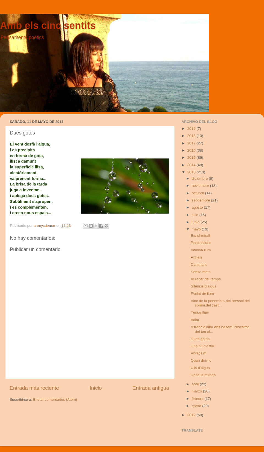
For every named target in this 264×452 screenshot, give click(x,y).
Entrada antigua (151, 388)
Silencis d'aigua (203, 286)
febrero (198, 399)
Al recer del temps (206, 279)
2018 (192, 136)
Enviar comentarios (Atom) (55, 399)
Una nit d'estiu (202, 346)
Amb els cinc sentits (48, 25)
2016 (192, 150)
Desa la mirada (203, 375)
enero (197, 406)
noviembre (201, 186)
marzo (197, 391)
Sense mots (200, 272)
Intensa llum (201, 250)
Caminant (199, 264)
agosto (198, 207)
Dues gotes (200, 339)
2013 (192, 172)
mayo (197, 229)
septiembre (201, 200)
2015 (192, 157)
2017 (192, 143)
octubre (198, 193)
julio (195, 215)
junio (196, 222)
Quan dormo (201, 360)
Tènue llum (200, 312)
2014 (192, 165)
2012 (192, 415)
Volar (195, 320)
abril (196, 384)
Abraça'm (199, 353)
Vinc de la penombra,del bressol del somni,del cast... (220, 303)
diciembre (200, 178)
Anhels (196, 257)
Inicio (96, 388)
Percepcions (201, 243)
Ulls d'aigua (200, 368)
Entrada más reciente (34, 388)
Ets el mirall (200, 235)
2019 (192, 129)
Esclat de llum (202, 294)
